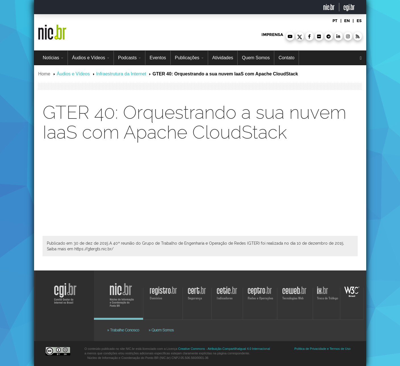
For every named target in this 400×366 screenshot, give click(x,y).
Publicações (189, 57)
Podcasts (129, 57)
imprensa (272, 34)
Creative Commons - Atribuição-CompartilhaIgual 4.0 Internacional (224, 348)
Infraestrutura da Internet (121, 73)
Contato (286, 57)
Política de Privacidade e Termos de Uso (322, 348)
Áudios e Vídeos (90, 57)
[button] (290, 36)
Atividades (222, 57)
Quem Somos (256, 57)
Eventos (158, 57)
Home (44, 73)
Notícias (53, 57)
